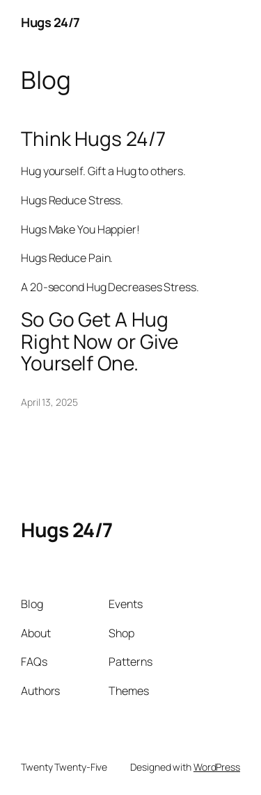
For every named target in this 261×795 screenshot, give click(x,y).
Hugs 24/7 (50, 22)
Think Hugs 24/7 (93, 139)
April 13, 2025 (49, 402)
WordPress (216, 766)
